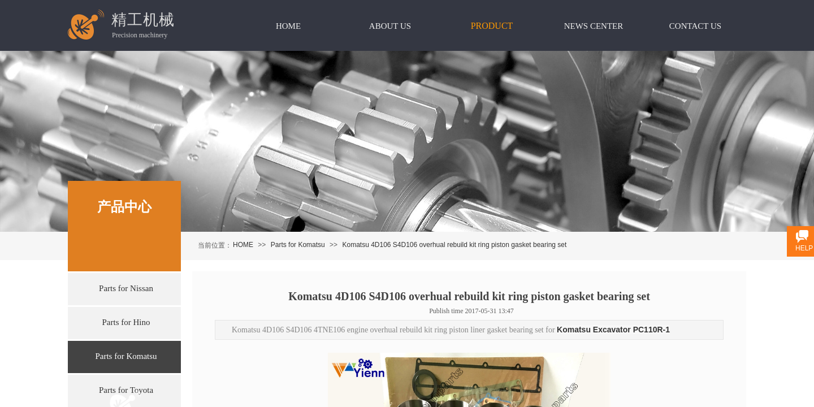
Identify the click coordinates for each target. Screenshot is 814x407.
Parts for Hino (126, 322)
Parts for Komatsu (298, 245)
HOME (243, 245)
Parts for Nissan (126, 288)
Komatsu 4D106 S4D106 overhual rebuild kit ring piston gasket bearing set (454, 245)
